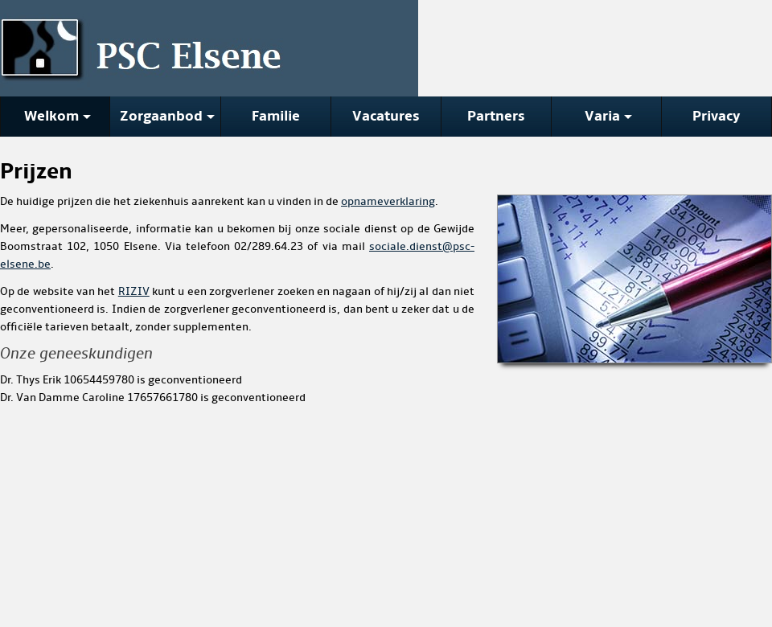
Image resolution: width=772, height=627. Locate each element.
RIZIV (134, 291)
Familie (276, 116)
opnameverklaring (388, 201)
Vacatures (386, 116)
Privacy (716, 116)
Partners (496, 116)
